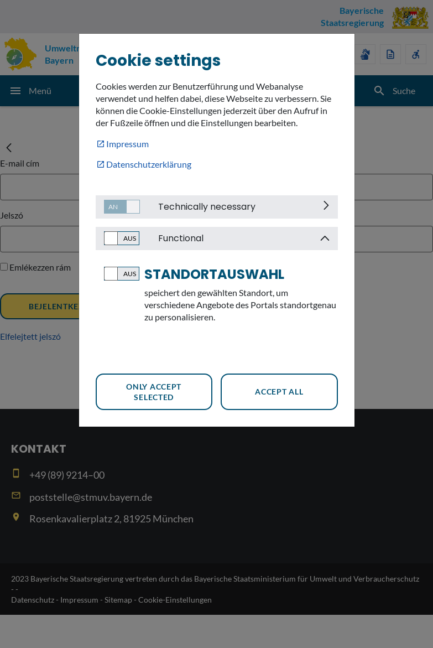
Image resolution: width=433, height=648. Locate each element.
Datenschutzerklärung (148, 164)
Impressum (127, 143)
